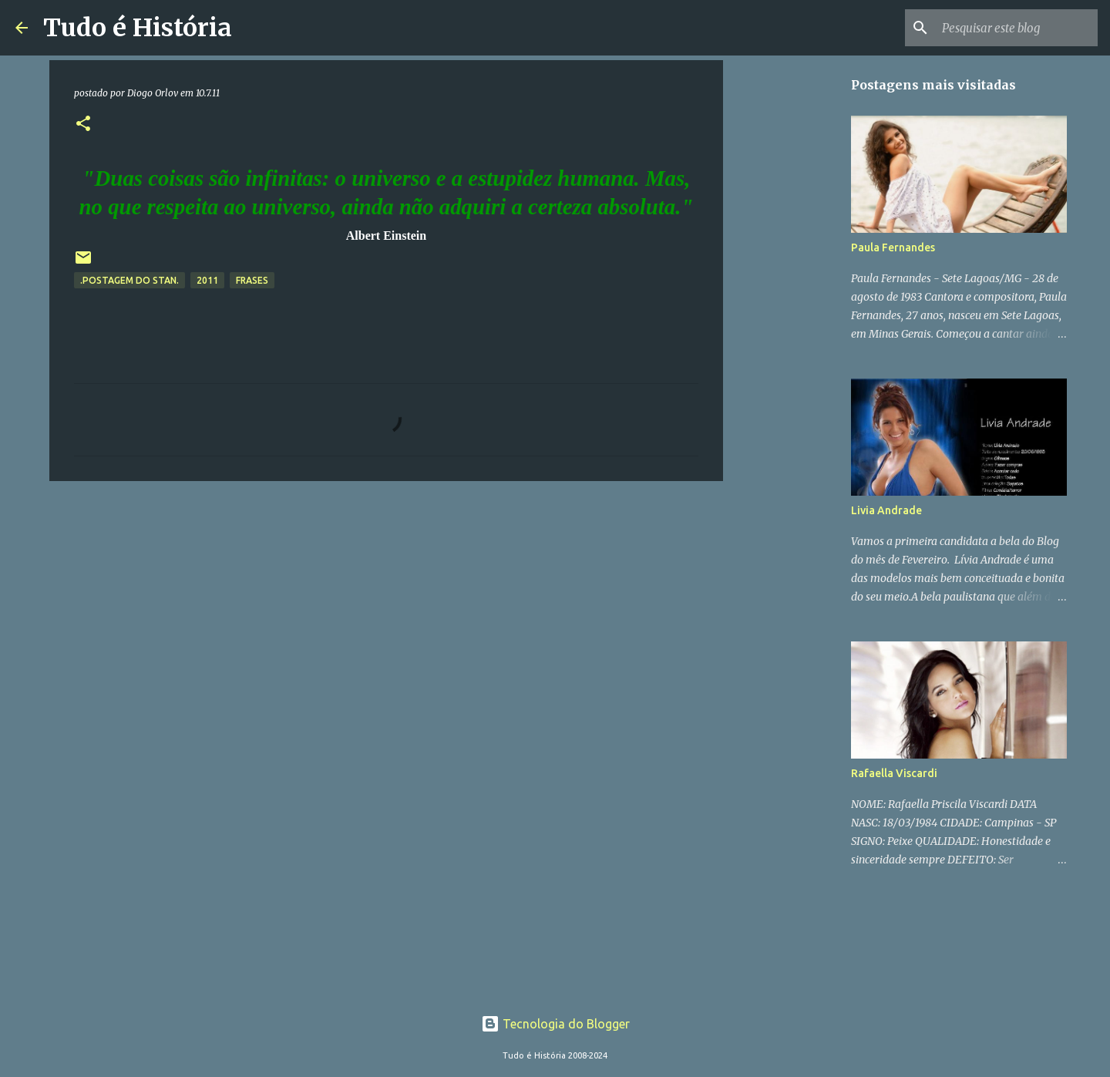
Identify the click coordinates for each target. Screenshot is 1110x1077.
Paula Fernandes (893, 247)
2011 (207, 280)
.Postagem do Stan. (129, 280)
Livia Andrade (886, 510)
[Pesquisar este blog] (1017, 27)
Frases (252, 280)
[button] (83, 124)
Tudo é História (137, 27)
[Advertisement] (801, 308)
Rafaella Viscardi (894, 773)
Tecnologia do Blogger (555, 1024)
